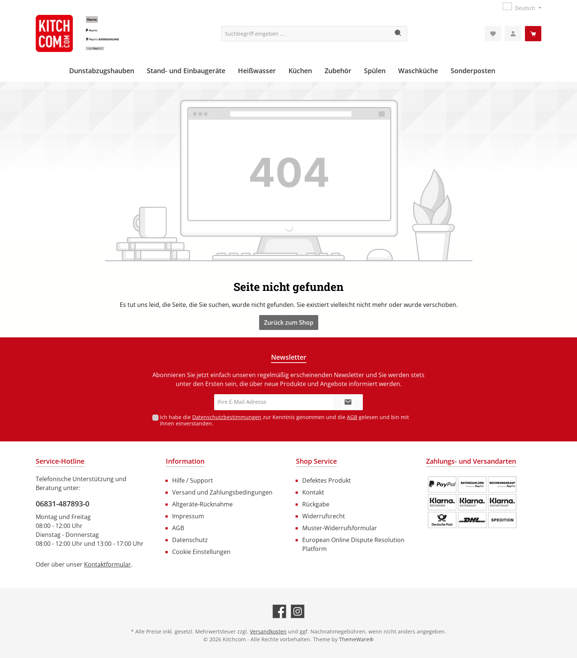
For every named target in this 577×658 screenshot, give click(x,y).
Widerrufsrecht (323, 516)
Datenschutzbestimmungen (226, 417)
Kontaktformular (107, 564)
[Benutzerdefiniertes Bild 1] (472, 502)
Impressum (188, 516)
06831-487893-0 (62, 504)
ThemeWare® (356, 639)
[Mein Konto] (513, 33)
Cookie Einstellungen (201, 552)
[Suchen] (398, 33)
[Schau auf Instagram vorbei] (297, 611)
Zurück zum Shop (288, 322)
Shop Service (316, 461)
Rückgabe (315, 504)
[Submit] (348, 402)
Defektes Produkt (326, 480)
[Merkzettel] (493, 33)
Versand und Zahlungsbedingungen (222, 492)
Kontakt (313, 492)
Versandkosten (268, 631)
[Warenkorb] (533, 33)
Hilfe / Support (192, 480)
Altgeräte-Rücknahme (202, 504)
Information (185, 461)
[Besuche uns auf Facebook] (279, 611)
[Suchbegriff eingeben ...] (305, 33)
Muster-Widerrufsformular (339, 528)
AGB (352, 417)
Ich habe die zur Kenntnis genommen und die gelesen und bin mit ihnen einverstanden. (284, 420)
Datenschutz (190, 540)
